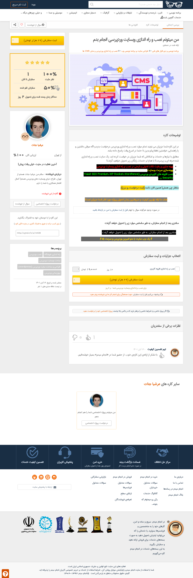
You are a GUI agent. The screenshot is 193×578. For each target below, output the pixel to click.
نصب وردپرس (35, 254)
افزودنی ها (133, 25)
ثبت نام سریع (19, 4)
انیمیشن (72, 13)
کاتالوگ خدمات (150, 493)
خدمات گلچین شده (170, 17)
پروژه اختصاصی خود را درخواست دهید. (98, 311)
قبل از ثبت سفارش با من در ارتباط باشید (110, 210)
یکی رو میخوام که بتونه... (149, 501)
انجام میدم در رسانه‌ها (173, 489)
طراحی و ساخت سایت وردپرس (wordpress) (39, 267)
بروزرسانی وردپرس (52, 273)
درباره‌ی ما (178, 477)
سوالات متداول (99, 483)
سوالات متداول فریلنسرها (125, 485)
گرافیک (104, 13)
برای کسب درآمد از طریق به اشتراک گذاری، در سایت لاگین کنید (37, 224)
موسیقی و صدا (54, 13)
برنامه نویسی (174, 13)
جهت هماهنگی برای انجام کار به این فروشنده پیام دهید (111, 294)
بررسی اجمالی (173, 25)
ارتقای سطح (126, 493)
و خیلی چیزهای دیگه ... (31, 13)
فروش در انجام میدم (122, 477)
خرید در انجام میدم (148, 477)
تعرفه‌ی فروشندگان (123, 499)
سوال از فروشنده (35, 25)
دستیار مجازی (88, 13)
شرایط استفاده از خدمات (90, 570)
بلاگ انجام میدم (175, 495)
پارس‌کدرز (99, 573)
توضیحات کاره (152, 25)
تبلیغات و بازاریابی (123, 13)
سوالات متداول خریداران (150, 485)
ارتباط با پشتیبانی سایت (44, 487)
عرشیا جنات (152, 384)
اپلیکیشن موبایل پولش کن (113, 570)
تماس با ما (178, 483)
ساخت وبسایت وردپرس (49, 260)
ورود (33, 4)
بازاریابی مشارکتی (98, 477)
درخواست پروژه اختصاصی (47, 204)
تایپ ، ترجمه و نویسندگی (149, 13)
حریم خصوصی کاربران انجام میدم (64, 570)
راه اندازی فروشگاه (52, 254)
